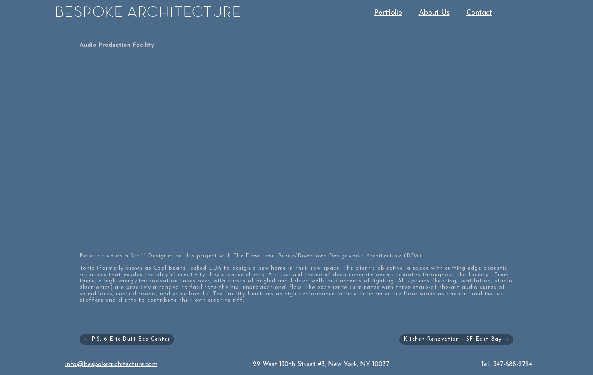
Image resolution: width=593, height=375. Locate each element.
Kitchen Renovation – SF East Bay (456, 339)
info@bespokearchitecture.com (111, 364)
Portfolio (388, 13)
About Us (434, 13)
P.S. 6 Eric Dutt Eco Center (127, 339)
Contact (479, 13)
